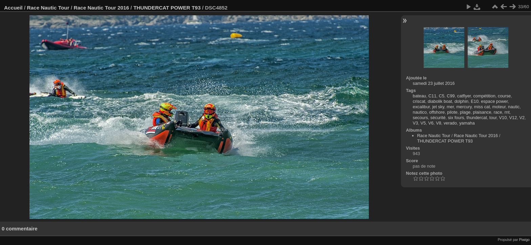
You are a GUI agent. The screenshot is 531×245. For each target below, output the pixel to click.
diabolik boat (440, 101)
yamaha (467, 123)
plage (465, 112)
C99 (450, 95)
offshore (437, 112)
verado (450, 123)
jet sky (438, 106)
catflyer (464, 95)
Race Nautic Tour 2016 (101, 8)
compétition (484, 95)
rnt (507, 112)
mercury (463, 106)
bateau (419, 95)
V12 (513, 117)
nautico (420, 112)
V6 (430, 123)
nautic (513, 106)
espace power (494, 101)
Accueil (13, 8)
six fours (456, 117)
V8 (438, 123)
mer (450, 106)
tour (492, 117)
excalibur (421, 106)
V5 (423, 123)
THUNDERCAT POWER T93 (167, 8)
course (504, 95)
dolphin (461, 101)
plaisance (482, 112)
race (498, 112)
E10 (475, 101)
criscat (419, 101)
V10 (503, 117)
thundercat (476, 117)
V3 (415, 123)
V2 (522, 117)
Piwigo (524, 240)
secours (420, 117)
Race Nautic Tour (48, 8)
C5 (441, 95)
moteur (499, 106)
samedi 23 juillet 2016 (434, 83)
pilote (452, 112)
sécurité (438, 117)
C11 (432, 95)
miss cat (482, 106)
